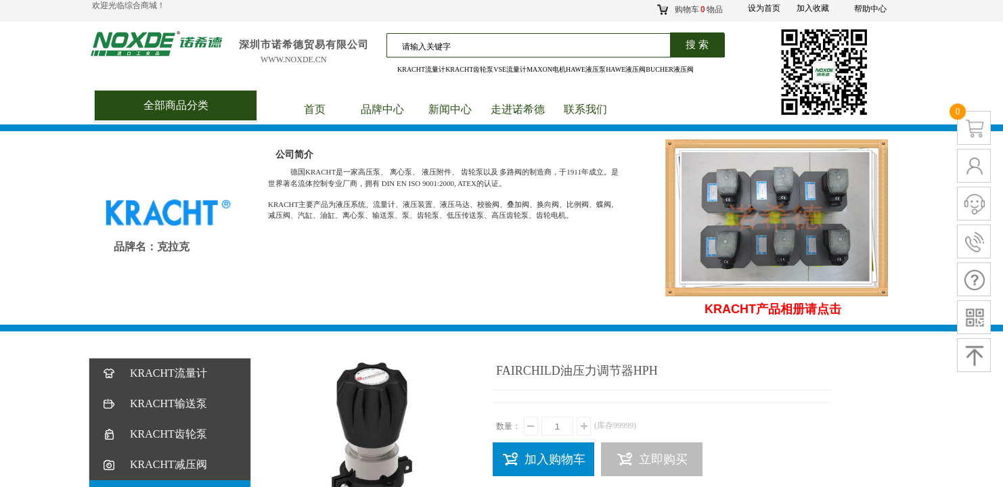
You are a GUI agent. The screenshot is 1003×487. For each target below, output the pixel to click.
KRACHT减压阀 (154, 465)
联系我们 (585, 109)
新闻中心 (450, 109)
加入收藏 (813, 8)
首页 (315, 109)
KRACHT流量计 (154, 373)
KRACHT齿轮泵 (154, 434)
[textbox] (547, 46)
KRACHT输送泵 (154, 404)
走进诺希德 (518, 109)
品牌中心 (382, 109)
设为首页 (764, 8)
